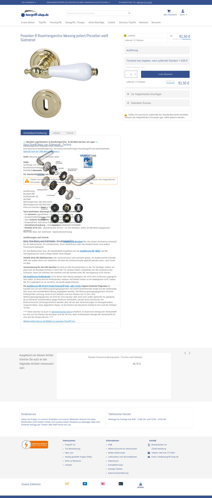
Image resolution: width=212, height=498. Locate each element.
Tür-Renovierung (72, 448)
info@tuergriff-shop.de (168, 456)
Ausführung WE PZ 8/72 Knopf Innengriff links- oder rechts (54, 286)
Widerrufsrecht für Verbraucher (122, 448)
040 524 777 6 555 (144, 2)
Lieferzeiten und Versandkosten (122, 456)
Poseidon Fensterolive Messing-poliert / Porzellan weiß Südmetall (115, 357)
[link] (185, 13)
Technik (69, 133)
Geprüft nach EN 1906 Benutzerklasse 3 (41, 151)
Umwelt (68, 465)
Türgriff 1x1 (70, 444)
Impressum (113, 461)
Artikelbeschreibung (35, 133)
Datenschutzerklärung (118, 473)
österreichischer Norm (61, 311)
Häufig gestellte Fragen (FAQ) (78, 456)
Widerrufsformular (116, 452)
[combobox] (99, 13)
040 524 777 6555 (167, 452)
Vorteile (56, 133)
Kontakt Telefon (115, 469)
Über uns (69, 452)
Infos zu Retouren (73, 461)
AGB (110, 444)
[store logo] (42, 14)
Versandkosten (186, 39)
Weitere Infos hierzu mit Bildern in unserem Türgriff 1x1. (49, 321)
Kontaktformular (115, 465)
